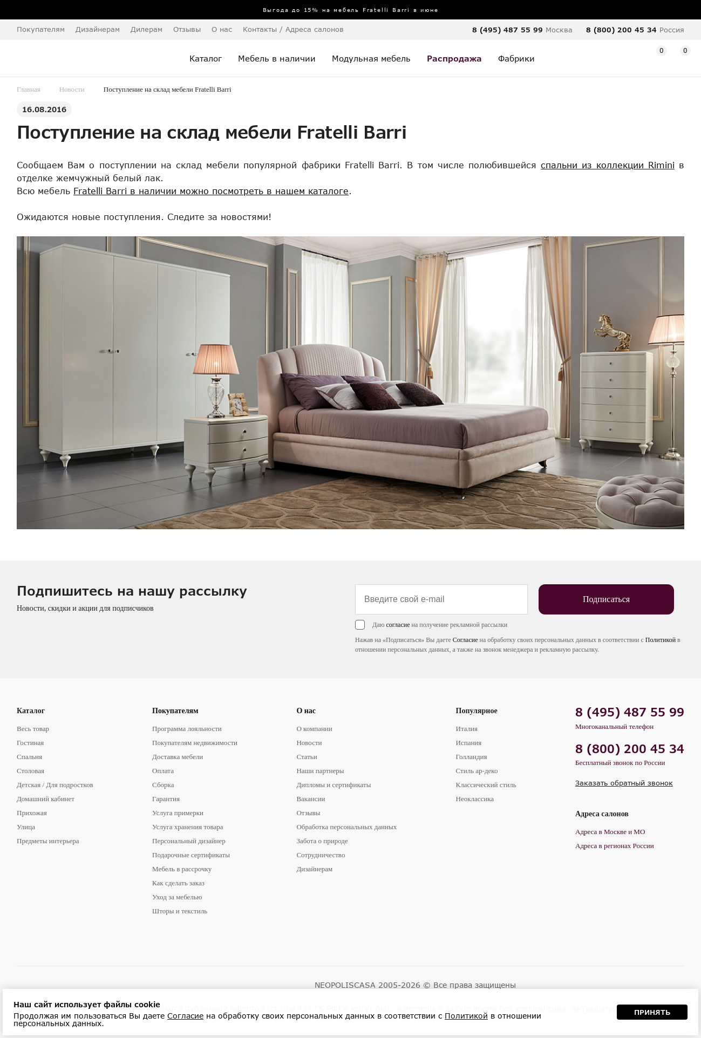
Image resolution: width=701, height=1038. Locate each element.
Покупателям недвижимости (194, 743)
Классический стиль (486, 785)
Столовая (30, 771)
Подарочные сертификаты (191, 855)
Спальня (29, 757)
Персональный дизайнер (189, 841)
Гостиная (30, 743)
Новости (72, 89)
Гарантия (166, 799)
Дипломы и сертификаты (333, 785)
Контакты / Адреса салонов (293, 29)
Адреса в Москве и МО (610, 832)
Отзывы (187, 29)
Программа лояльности (187, 729)
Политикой (660, 640)
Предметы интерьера (48, 841)
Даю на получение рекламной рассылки (439, 625)
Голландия (471, 757)
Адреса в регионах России (614, 846)
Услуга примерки (177, 813)
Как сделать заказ (178, 883)
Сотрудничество (320, 855)
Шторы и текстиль (179, 911)
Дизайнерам (98, 29)
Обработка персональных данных (346, 827)
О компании (314, 729)
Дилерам (146, 29)
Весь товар (33, 729)
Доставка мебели (177, 757)
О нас (306, 711)
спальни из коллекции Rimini (608, 165)
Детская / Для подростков (55, 785)
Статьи (306, 757)
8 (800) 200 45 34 (621, 29)
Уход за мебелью (177, 897)
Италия (467, 729)
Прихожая (32, 813)
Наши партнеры (320, 771)
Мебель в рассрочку (182, 869)
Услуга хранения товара (187, 827)
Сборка (163, 785)
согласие (398, 625)
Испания (469, 743)
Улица (26, 827)
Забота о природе (322, 841)
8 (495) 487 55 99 (507, 29)
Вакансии (310, 799)
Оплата (163, 771)
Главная (28, 89)
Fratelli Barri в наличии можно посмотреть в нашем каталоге (211, 191)
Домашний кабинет (45, 799)
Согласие (465, 640)
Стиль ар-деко (477, 771)
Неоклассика (475, 799)
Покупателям (175, 711)
